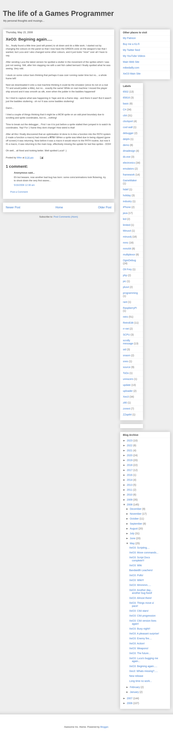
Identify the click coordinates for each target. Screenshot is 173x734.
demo (126, 145)
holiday (127, 195)
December (136, 508)
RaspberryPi (130, 307)
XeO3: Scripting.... (139, 547)
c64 (125, 115)
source (126, 367)
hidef (125, 189)
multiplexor (129, 254)
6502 (125, 91)
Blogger (104, 727)
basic (126, 103)
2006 (130, 703)
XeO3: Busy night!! (139, 628)
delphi (126, 139)
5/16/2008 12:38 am (24, 185)
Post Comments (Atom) (66, 216)
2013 (130, 484)
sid (124, 349)
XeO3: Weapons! (138, 648)
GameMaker (130, 180)
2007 (130, 698)
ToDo (126, 373)
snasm (126, 355)
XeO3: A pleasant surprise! (144, 633)
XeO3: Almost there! (140, 598)
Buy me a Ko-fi (131, 44)
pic (124, 281)
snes (125, 361)
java (125, 213)
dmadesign (129, 150)
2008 (130, 504)
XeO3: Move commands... (143, 552)
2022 (130, 445)
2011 (130, 489)
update (127, 385)
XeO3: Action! (137, 643)
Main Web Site (131, 61)
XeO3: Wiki (135, 565)
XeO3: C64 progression (142, 615)
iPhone (127, 207)
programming (130, 293)
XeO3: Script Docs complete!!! (139, 559)
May (132, 543)
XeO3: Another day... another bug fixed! (140, 592)
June (133, 538)
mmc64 (127, 248)
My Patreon (129, 38)
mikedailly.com (131, 67)
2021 (130, 450)
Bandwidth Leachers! (141, 570)
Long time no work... (140, 681)
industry (127, 201)
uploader (128, 390)
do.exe (126, 156)
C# (124, 109)
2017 (130, 470)
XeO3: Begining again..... (143, 666)
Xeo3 (126, 396)
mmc (125, 242)
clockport (128, 121)
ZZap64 (127, 414)
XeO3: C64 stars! (138, 610)
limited (126, 225)
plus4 (126, 287)
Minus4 (127, 230)
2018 (130, 465)
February (135, 687)
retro (125, 316)
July (132, 533)
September (136, 523)
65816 (126, 97)
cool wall (128, 127)
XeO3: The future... (140, 653)
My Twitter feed (131, 50)
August (134, 528)
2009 (130, 499)
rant (125, 302)
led (124, 219)
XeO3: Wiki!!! (136, 580)
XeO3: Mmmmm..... (140, 585)
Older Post (104, 207)
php (125, 275)
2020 (130, 455)
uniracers (128, 379)
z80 (125, 402)
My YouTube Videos (134, 55)
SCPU (126, 334)
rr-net (126, 328)
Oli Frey (127, 269)
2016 (130, 475)
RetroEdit (128, 322)
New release (136, 675)
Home (59, 207)
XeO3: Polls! (136, 575)
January (134, 692)
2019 (130, 460)
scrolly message (128, 342)
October (134, 518)
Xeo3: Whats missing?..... (143, 671)
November (136, 513)
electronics (129, 162)
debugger (128, 133)
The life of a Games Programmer (58, 13)
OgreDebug (129, 260)
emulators (128, 168)
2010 (130, 494)
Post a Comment (19, 191)
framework (129, 174)
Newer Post (13, 207)
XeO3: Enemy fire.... (140, 638)
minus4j (127, 236)
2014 (130, 479)
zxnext (126, 408)
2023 (130, 440)
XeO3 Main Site (132, 73)
